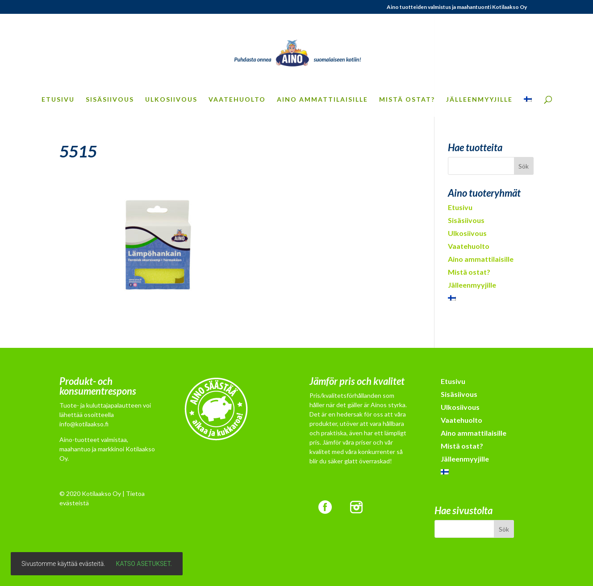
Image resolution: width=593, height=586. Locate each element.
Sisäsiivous (110, 99)
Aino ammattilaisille (322, 99)
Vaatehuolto (237, 99)
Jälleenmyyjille (479, 99)
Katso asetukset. (144, 563)
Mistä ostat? (407, 99)
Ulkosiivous (171, 99)
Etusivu (58, 99)
